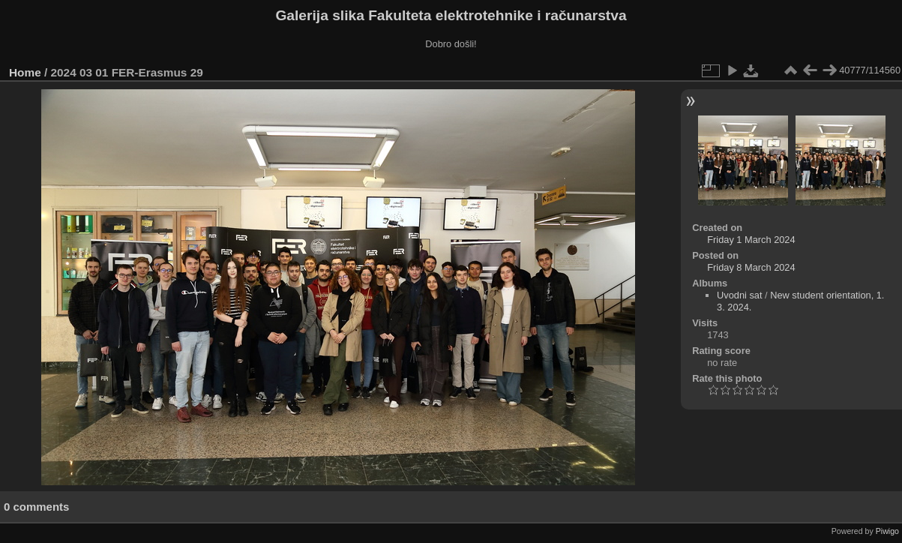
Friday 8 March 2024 (751, 267)
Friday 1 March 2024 (751, 239)
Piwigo (887, 531)
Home (25, 72)
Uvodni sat (739, 295)
